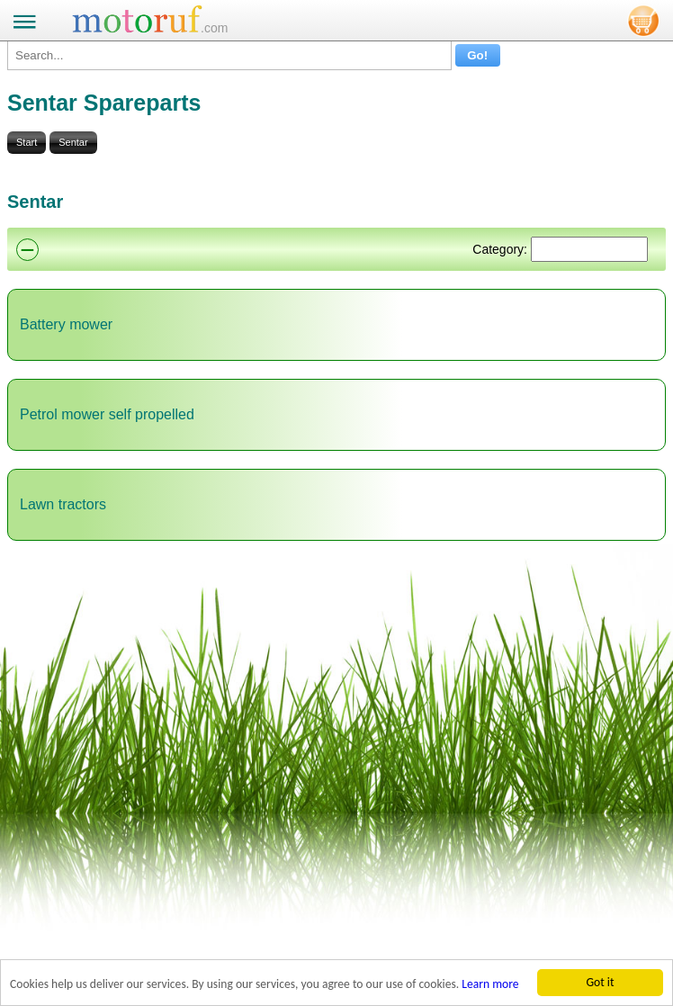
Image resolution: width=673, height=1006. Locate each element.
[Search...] (229, 55)
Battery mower (66, 324)
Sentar (72, 142)
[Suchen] (589, 249)
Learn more (490, 984)
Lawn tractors (63, 504)
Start (26, 142)
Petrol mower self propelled (107, 414)
